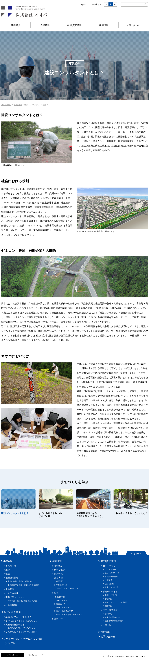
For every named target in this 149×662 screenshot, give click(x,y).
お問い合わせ (133, 25)
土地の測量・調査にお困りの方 (20, 581)
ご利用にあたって (35, 655)
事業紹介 (15, 25)
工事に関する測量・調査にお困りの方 (23, 585)
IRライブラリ (109, 566)
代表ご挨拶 (59, 569)
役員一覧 (58, 573)
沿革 (56, 592)
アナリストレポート (113, 587)
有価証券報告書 (111, 576)
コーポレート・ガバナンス (67, 588)
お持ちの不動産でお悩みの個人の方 (22, 601)
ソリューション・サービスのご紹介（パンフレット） (22, 640)
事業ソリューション (15, 597)
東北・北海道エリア (64, 611)
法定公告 (107, 625)
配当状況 (108, 606)
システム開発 (12, 593)
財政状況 (108, 599)
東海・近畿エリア (63, 607)
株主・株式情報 (110, 610)
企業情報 (45, 25)
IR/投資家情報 (74, 25)
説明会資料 (109, 584)
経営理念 (60, 581)
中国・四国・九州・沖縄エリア (69, 614)
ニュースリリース (112, 573)
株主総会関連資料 (112, 617)
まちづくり (11, 566)
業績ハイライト (111, 595)
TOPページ (6, 104)
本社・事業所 (61, 600)
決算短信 (108, 580)
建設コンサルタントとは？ (18, 616)
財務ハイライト (110, 591)
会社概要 (58, 566)
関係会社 (58, 619)
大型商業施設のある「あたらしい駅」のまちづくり (20, 626)
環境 (8, 573)
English (82, 4)
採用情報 (103, 25)
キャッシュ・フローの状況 (116, 602)
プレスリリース (111, 569)
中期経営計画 (61, 585)
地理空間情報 (12, 577)
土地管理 (10, 589)
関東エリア (60, 604)
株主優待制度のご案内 (114, 621)
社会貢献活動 (12, 605)
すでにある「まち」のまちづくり (22, 620)
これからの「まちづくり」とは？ (22, 631)
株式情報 (108, 614)
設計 (8, 569)
